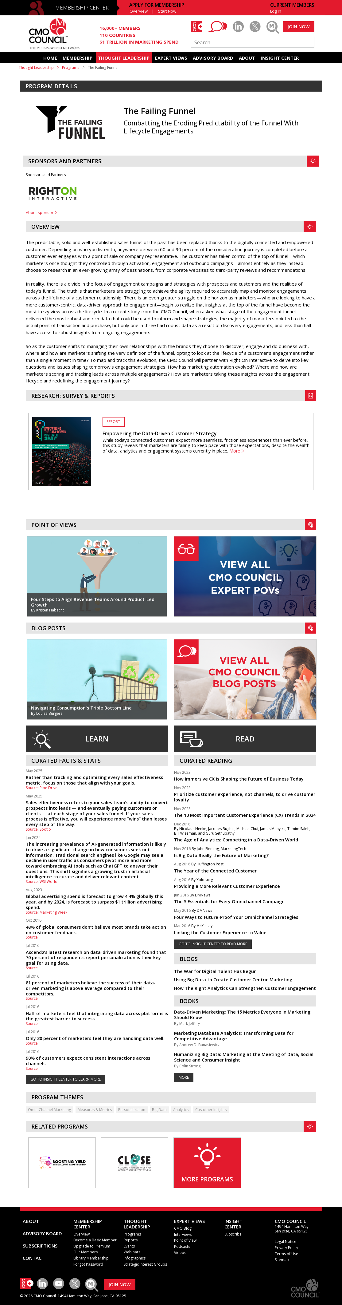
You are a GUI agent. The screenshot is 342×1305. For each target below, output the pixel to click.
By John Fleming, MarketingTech (219, 849)
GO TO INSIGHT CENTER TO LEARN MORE (65, 1079)
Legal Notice (285, 1241)
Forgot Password (88, 1264)
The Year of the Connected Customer (215, 871)
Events (129, 1246)
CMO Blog (183, 1228)
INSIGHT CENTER (280, 58)
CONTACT (34, 1258)
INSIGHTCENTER (233, 1224)
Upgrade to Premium (91, 1246)
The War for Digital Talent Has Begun (215, 971)
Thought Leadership (36, 67)
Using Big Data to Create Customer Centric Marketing (233, 980)
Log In (275, 11)
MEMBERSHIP (77, 58)
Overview (139, 11)
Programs (70, 67)
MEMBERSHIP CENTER (82, 7)
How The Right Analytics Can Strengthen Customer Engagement (245, 988)
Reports (131, 1240)
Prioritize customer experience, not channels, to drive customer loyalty (244, 797)
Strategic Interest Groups (145, 1264)
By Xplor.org (202, 880)
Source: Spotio (38, 829)
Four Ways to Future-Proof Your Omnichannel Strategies (236, 917)
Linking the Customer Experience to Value (220, 932)
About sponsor (39, 212)
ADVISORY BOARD (213, 58)
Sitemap (282, 1259)
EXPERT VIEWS (171, 58)
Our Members (85, 1252)
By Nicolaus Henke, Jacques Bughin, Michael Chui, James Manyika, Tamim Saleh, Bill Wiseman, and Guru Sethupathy (242, 831)
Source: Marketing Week (46, 912)
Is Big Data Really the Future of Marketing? (221, 855)
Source (32, 937)
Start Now (167, 11)
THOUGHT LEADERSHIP (124, 58)
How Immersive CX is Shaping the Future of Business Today (239, 779)
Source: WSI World (41, 881)
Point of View (185, 1240)
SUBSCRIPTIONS (40, 1246)
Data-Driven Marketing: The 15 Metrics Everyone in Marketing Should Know (242, 1014)
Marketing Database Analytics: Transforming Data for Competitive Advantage (233, 1036)
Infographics (135, 1258)
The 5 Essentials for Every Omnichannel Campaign (229, 901)
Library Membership (91, 1258)
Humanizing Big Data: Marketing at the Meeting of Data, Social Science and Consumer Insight (243, 1057)
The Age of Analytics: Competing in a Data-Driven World (236, 840)
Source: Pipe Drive (41, 787)
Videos (180, 1252)
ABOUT (247, 58)
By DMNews (200, 895)
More (234, 451)
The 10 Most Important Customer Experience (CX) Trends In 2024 (245, 815)
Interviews (183, 1234)
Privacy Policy (286, 1247)
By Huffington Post (207, 864)
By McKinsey (201, 926)
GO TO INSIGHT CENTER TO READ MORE (213, 944)
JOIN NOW (298, 27)
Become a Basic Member (95, 1240)
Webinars (132, 1252)
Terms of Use (286, 1253)
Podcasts (182, 1246)
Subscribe (233, 1234)
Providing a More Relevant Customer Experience (227, 886)
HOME (50, 58)
